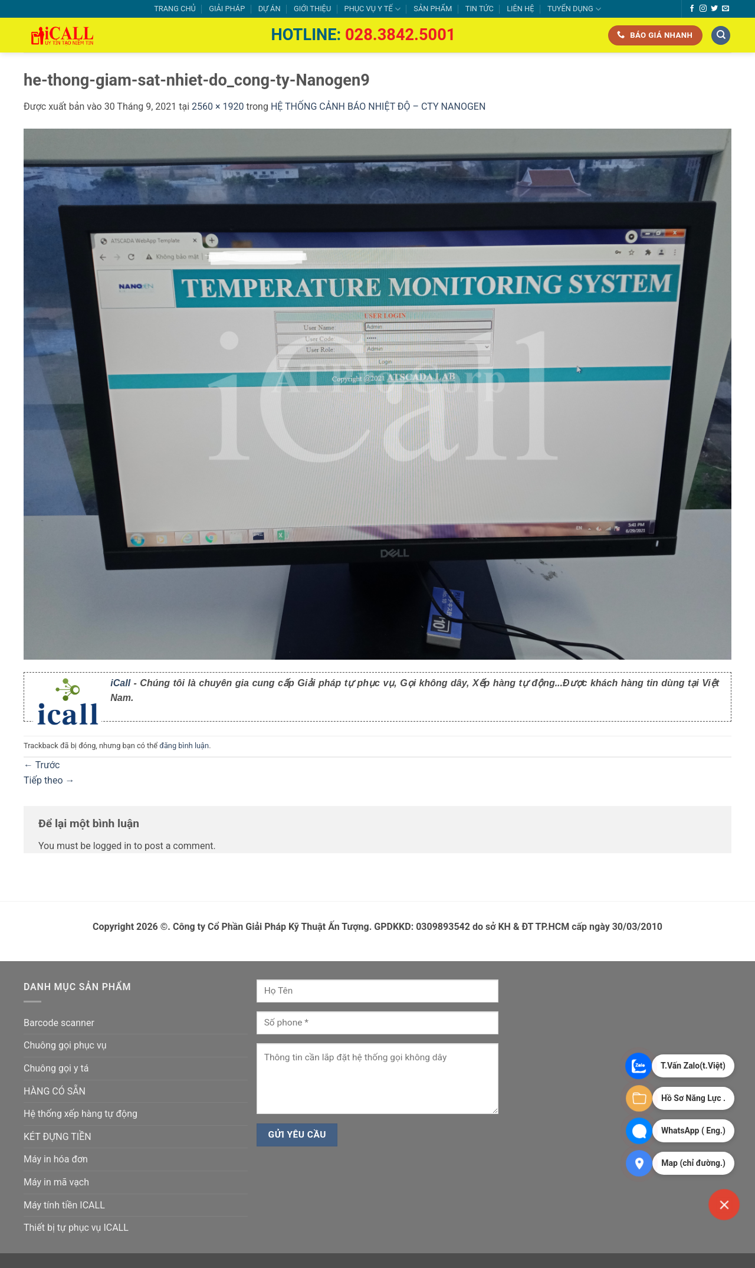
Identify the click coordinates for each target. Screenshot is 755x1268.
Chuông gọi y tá (56, 1068)
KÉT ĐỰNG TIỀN (57, 1136)
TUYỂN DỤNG (574, 9)
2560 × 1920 (218, 106)
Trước (42, 765)
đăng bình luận (184, 745)
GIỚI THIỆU (312, 8)
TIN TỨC (479, 8)
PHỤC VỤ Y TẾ (372, 9)
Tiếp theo (49, 780)
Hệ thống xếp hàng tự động (80, 1113)
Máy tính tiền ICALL (64, 1205)
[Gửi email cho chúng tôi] (725, 9)
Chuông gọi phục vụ (65, 1045)
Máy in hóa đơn (56, 1159)
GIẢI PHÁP (227, 8)
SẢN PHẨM (432, 8)
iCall (120, 683)
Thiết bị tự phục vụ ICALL (76, 1227)
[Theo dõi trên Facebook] (691, 9)
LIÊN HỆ (520, 8)
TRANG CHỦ (175, 8)
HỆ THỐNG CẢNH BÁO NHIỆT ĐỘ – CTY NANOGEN (378, 106)
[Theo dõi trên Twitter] (714, 9)
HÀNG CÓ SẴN (55, 1091)
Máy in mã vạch (56, 1182)
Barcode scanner (59, 1022)
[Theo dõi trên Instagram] (703, 9)
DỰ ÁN (269, 8)
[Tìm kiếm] (720, 35)
